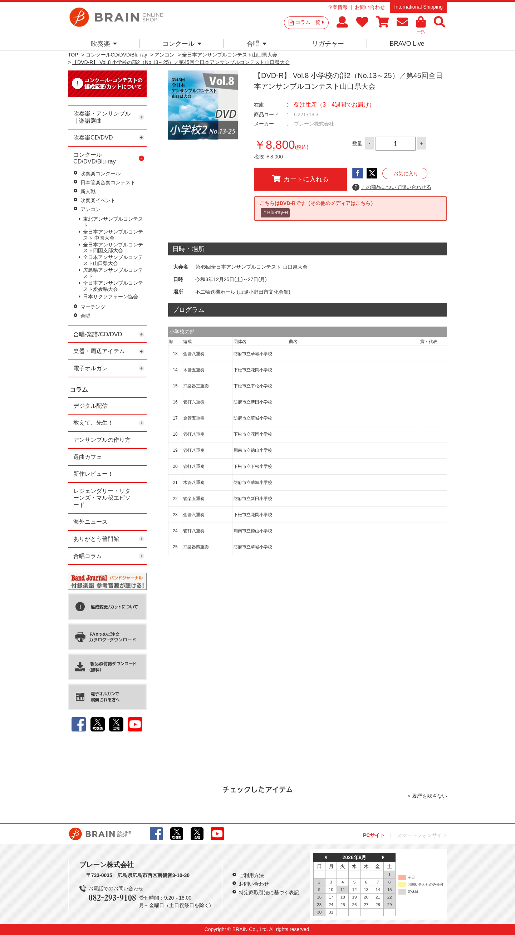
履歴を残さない (429, 796)
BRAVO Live (406, 43)
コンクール (181, 43)
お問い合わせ (370, 7)
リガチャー (328, 43)
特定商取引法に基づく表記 (269, 892)
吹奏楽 (104, 43)
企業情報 (338, 7)
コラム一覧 (309, 22)
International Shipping (418, 7)
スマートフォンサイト (422, 835)
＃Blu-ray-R (275, 212)
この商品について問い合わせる (391, 187)
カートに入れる (300, 179)
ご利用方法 (251, 875)
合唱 (256, 43)
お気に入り (405, 173)
